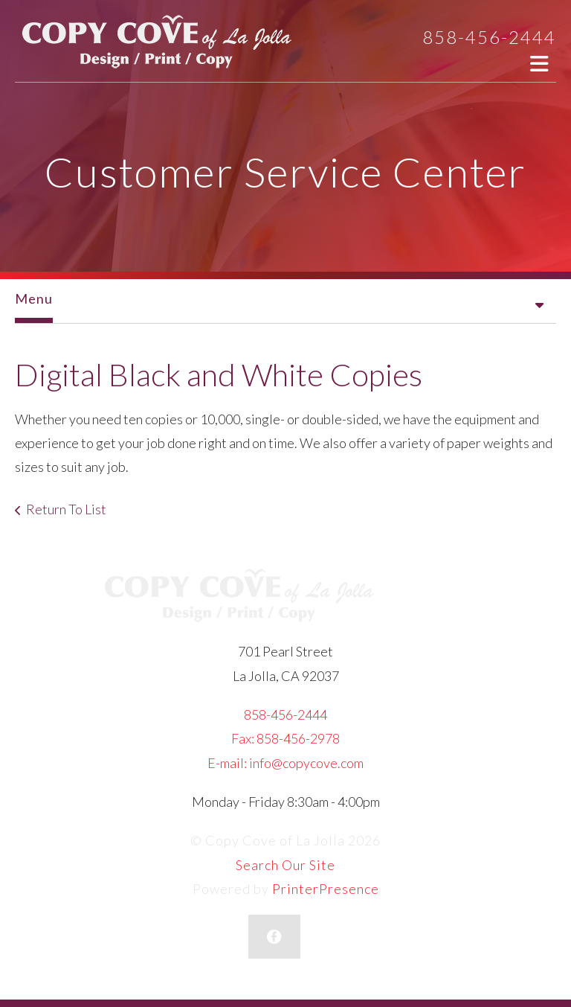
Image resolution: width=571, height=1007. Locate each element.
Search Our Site (285, 865)
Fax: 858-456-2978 (285, 738)
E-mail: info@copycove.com (285, 763)
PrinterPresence (325, 888)
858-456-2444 (489, 37)
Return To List (66, 509)
